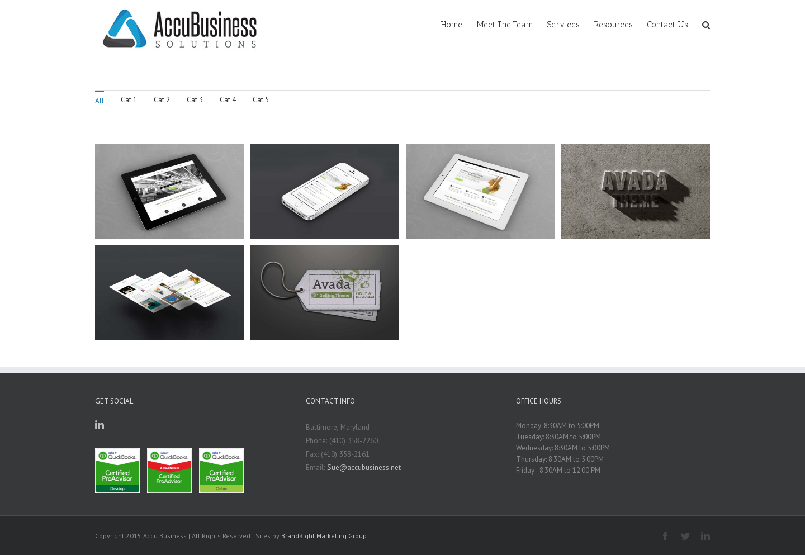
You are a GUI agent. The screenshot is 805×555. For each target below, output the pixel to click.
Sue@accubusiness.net (364, 467)
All (99, 101)
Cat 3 (195, 100)
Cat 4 (228, 100)
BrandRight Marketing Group (324, 536)
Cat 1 (129, 100)
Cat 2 (162, 100)
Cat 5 (261, 100)
